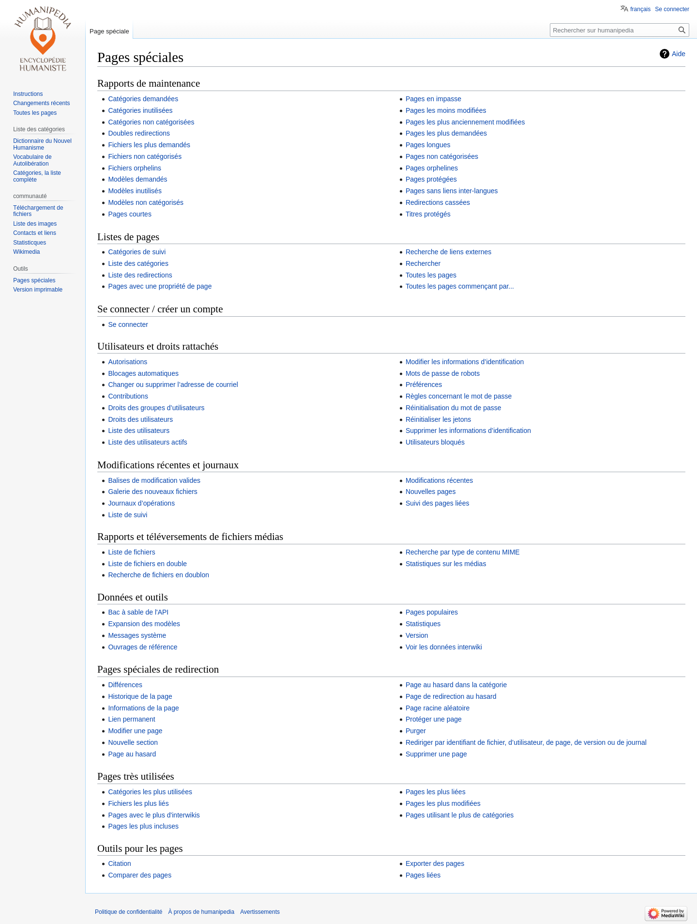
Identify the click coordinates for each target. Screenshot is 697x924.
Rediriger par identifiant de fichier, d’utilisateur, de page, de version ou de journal (526, 742)
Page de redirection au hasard (451, 696)
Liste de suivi (127, 515)
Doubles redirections (139, 133)
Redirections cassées (438, 202)
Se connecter (128, 324)
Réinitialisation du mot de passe (453, 408)
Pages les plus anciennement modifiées (465, 122)
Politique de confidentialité (128, 912)
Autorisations (127, 362)
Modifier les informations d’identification (465, 362)
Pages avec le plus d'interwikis (153, 815)
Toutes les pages (431, 275)
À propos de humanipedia (201, 912)
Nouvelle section (133, 742)
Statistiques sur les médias (446, 564)
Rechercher (423, 263)
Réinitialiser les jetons (438, 419)
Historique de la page (140, 696)
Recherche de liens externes (448, 252)
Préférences (424, 384)
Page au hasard (132, 754)
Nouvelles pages (431, 491)
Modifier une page (135, 731)
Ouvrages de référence (142, 647)
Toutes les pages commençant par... (460, 286)
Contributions (128, 396)
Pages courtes (130, 214)
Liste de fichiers (131, 552)
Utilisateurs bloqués (435, 442)
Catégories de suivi (137, 252)
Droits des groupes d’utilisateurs (156, 408)
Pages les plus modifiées (443, 803)
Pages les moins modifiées (446, 110)
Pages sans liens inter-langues (452, 191)
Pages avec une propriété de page (160, 286)
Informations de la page (143, 708)
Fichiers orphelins (134, 168)
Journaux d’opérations (141, 503)
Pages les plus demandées (446, 133)
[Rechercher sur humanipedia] (619, 30)
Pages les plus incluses (143, 826)
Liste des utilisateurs (138, 430)
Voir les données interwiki (444, 647)
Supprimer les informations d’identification (468, 430)
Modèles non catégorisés (145, 202)
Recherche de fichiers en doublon (158, 575)
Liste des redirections (140, 275)
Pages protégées (431, 179)
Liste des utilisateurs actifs (147, 442)
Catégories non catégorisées (151, 122)
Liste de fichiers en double (147, 564)
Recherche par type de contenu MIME (463, 552)
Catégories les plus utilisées (150, 792)
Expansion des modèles (144, 624)
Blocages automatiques (143, 373)
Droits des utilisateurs (140, 419)
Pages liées (423, 875)
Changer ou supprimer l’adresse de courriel (173, 384)
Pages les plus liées (436, 792)
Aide (678, 54)
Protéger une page (434, 719)
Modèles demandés (137, 179)
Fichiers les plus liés (138, 803)
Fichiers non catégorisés (145, 156)
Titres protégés (428, 214)
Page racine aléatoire (438, 708)
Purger (416, 731)
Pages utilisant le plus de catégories (460, 815)
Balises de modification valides (154, 480)
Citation (119, 863)
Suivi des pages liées (438, 503)
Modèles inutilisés (135, 191)
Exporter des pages (435, 863)
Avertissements (260, 912)
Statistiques (423, 624)
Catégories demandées (143, 99)
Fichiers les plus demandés (149, 145)
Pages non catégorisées (442, 156)
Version (417, 635)
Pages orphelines (432, 168)
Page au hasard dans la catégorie (456, 685)
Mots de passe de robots (443, 373)
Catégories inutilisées (140, 110)
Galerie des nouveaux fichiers (152, 491)
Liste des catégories (138, 263)
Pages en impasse (433, 99)
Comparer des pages (139, 875)
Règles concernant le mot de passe (459, 396)
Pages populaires (432, 612)
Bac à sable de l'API (138, 612)
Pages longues (428, 145)
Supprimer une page (436, 754)
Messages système (137, 635)
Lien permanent (131, 719)
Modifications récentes (439, 480)
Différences (125, 685)
